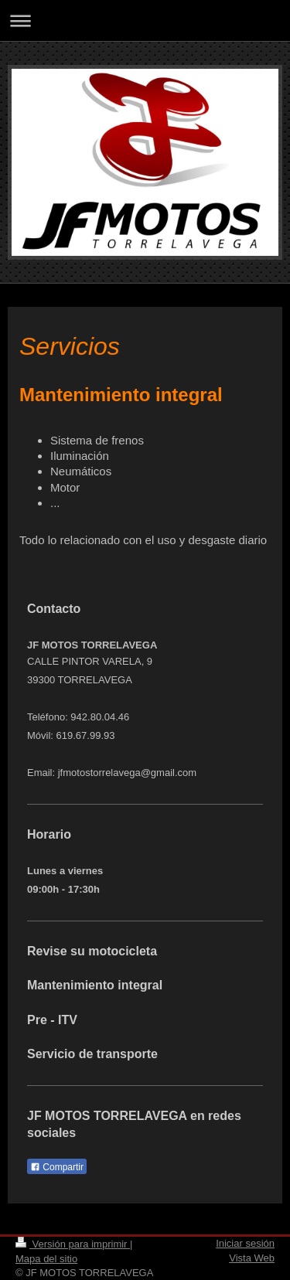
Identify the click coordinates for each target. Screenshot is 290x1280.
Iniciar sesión (245, 1243)
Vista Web (252, 1258)
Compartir (57, 1167)
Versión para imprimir (72, 1244)
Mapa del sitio (46, 1259)
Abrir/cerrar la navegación (145, 20)
